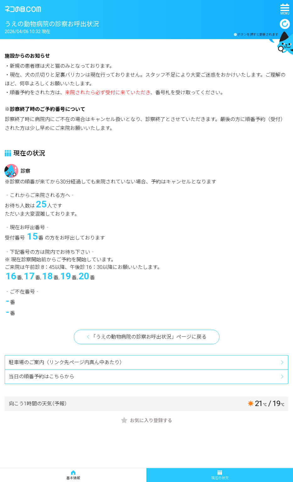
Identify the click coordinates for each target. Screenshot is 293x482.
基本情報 (73, 475)
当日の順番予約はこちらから (41, 377)
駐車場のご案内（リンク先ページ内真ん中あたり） (66, 362)
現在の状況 (220, 475)
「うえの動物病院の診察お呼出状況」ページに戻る (149, 337)
